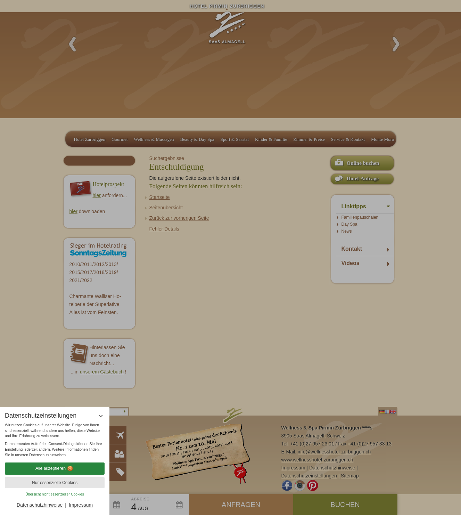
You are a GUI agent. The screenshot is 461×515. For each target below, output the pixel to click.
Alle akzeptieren (54, 468)
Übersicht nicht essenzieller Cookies (54, 494)
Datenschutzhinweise (40, 505)
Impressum (81, 505)
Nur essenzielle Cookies (54, 482)
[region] (55, 440)
